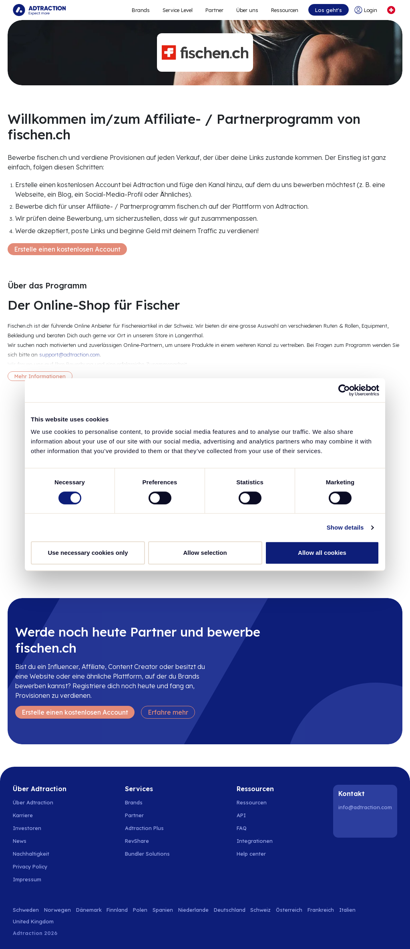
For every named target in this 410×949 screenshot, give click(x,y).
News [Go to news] (19, 841)
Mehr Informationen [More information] (40, 376)
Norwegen (57, 910)
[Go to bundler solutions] (152, 853)
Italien (347, 910)
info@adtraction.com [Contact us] (365, 807)
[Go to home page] (39, 10)
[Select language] (391, 10)
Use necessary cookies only (88, 552)
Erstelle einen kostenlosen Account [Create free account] (67, 249)
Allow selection (205, 552)
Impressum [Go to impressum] (27, 879)
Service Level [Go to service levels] (178, 10)
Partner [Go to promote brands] (214, 10)
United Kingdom (33, 921)
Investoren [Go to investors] (27, 828)
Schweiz (260, 910)
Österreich (289, 910)
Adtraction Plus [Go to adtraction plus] (144, 828)
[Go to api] (256, 815)
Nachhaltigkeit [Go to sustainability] (31, 853)
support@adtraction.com (69, 354)
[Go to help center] (256, 853)
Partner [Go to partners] (134, 815)
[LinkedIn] (346, 824)
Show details (345, 527)
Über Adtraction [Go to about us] (33, 802)
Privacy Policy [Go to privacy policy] (30, 866)
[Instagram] (366, 824)
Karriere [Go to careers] (23, 815)
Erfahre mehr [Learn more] (168, 712)
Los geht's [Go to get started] (328, 10)
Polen (140, 910)
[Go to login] (367, 10)
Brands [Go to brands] (134, 802)
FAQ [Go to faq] (242, 828)
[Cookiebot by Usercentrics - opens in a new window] (344, 390)
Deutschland (229, 910)
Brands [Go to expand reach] (141, 10)
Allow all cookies (322, 552)
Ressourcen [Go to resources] (284, 10)
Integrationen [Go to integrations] (255, 841)
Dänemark (89, 910)
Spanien (163, 910)
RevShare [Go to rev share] (137, 841)
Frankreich (321, 910)
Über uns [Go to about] (247, 10)
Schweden (26, 910)
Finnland (117, 910)
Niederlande (193, 910)
